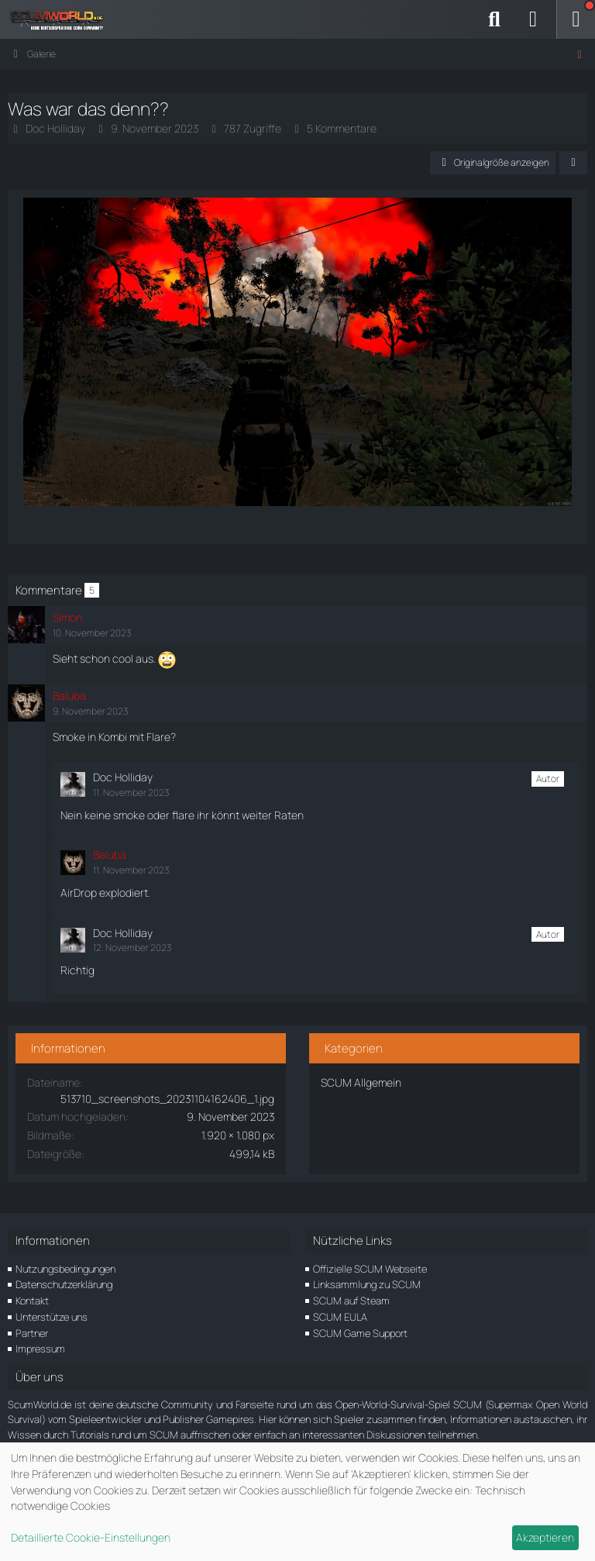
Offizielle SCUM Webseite (370, 1269)
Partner (31, 1333)
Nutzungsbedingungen (65, 1269)
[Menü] (575, 19)
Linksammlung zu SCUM (367, 1284)
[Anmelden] (533, 19)
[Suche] (494, 19)
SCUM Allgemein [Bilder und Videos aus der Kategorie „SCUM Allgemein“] (361, 1082)
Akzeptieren (545, 1537)
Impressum (40, 1349)
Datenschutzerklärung (63, 1284)
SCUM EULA (340, 1317)
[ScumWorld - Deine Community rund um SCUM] (62, 19)
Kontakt (32, 1301)
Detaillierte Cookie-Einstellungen (90, 1537)
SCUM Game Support (360, 1333)
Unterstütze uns (51, 1317)
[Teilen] (573, 162)
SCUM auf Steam (351, 1301)
